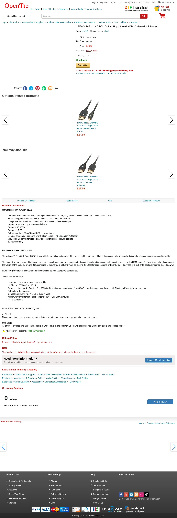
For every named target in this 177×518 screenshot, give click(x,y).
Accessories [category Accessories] (37, 382)
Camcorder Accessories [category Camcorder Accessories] (55, 382)
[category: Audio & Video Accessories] (59, 22)
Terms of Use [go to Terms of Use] (99, 485)
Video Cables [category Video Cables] (93, 374)
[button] (166, 2)
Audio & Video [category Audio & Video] (52, 378)
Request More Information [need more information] (158, 360)
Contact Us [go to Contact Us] (98, 503)
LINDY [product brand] (85, 31)
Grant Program (57, 498)
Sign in (95, 2)
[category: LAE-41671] (134, 22)
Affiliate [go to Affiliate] (54, 481)
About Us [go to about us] (13, 490)
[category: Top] (3, 22)
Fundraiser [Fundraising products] (55, 490)
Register (104, 2)
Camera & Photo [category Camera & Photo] (21, 382)
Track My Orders (130, 2)
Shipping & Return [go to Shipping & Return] (101, 490)
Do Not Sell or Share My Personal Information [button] (139, 499)
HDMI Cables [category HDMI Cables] (108, 374)
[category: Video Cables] (105, 22)
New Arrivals (77, 9)
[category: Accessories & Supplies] (32, 22)
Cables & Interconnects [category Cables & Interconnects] (74, 374)
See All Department (16, 16)
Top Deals (35, 9)
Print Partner (56, 485)
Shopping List (144, 2)
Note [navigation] (110, 201)
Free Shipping (49, 9)
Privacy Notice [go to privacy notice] (15, 485)
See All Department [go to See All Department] (17, 498)
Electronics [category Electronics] (7, 374)
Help (154, 2)
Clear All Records (168, 423)
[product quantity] (91, 55)
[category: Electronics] (14, 22)
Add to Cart (83, 65)
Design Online (99, 498)
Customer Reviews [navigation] (151, 201)
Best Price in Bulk (117, 73)
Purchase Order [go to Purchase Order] (100, 481)
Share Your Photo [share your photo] (16, 494)
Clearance (63, 9)
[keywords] (90, 16)
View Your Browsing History (149, 423)
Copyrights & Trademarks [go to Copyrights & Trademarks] (20, 481)
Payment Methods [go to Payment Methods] (101, 494)
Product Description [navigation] (26, 201)
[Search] (143, 16)
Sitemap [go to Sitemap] (12, 503)
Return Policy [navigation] (71, 201)
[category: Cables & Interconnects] (84, 22)
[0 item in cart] (162, 17)
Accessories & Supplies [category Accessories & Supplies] (24, 374)
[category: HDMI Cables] (120, 22)
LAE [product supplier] (107, 31)
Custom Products (93, 9)
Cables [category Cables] (41, 378)
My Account (116, 2)
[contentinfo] (16, 6)
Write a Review (160, 402)
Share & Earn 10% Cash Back (90, 73)
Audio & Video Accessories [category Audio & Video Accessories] (50, 374)
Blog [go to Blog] (53, 503)
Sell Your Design (58, 494)
